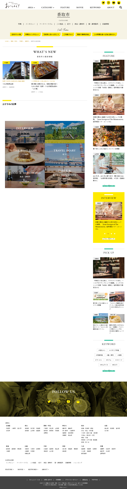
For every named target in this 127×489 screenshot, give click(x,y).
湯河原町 (70, 433)
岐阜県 (8, 449)
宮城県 (27, 430)
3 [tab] (109, 233)
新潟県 (112, 428)
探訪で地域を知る (83, 34)
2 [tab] (106, 233)
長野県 (46, 433)
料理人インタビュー (32, 34)
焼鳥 (120, 355)
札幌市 (8, 428)
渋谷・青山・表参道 (87, 430)
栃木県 (46, 430)
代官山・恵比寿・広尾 (87, 435)
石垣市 (108, 449)
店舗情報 (105, 24)
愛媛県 (76, 449)
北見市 (8, 430)
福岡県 (83, 449)
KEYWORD (95, 7)
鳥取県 (46, 451)
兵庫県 (27, 451)
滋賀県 (38, 449)
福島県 (38, 430)
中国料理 (100, 355)
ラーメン (99, 360)
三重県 (8, 451)
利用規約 (58, 479)
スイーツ (119, 360)
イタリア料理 (114, 350)
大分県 (83, 451)
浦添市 (102, 451)
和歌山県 (27, 453)
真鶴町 (64, 435)
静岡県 (14, 449)
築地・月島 (84, 437)
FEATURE (65, 7)
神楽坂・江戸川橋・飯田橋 (89, 440)
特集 (19, 24)
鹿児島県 (84, 453)
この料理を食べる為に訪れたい (104, 34)
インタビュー (30, 24)
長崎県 (89, 449)
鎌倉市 (70, 428)
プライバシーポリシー (71, 479)
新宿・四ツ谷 (85, 442)
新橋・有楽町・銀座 (87, 428)
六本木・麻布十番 (86, 433)
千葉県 (46, 428)
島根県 (51, 449)
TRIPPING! (95, 479)
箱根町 (64, 433)
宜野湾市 (102, 453)
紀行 (68, 24)
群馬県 (51, 430)
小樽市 (14, 428)
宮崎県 (89, 451)
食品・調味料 (79, 24)
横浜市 (64, 428)
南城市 (113, 449)
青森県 (27, 428)
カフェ (109, 360)
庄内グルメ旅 (16, 34)
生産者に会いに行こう (51, 34)
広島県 (46, 449)
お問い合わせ (48, 479)
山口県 (51, 451)
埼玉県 (51, 428)
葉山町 (70, 435)
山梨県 (57, 428)
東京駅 (96, 433)
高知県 (64, 451)
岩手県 (33, 428)
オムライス (104, 365)
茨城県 (57, 430)
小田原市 (72, 430)
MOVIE (79, 7)
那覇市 (102, 449)
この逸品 (60, 24)
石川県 (106, 430)
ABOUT (110, 7)
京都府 (27, 449)
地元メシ (102, 350)
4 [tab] (112, 233)
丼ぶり (115, 365)
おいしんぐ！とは (34, 479)
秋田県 (38, 428)
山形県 (33, 430)
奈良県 (33, 451)
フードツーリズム (45, 24)
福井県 (118, 428)
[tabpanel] (108, 216)
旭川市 (19, 428)
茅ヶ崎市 (65, 430)
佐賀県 (95, 449)
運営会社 (85, 479)
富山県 (106, 428)
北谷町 (108, 451)
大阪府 (33, 449)
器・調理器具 (93, 24)
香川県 (64, 449)
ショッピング (78, 463)
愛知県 (19, 449)
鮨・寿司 (111, 355)
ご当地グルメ (68, 34)
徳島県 (70, 449)
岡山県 (57, 449)
